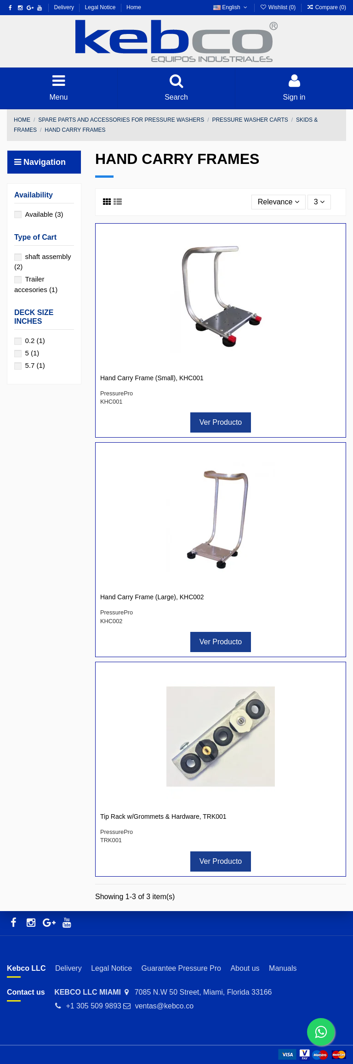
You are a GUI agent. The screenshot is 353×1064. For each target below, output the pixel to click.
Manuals (282, 968)
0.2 (35, 340)
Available (44, 214)
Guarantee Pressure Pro (181, 968)
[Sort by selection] (278, 202)
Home (133, 7)
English (231, 7)
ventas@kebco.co (164, 1006)
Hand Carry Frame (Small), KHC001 (152, 378)
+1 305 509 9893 (93, 1006)
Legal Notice (101, 7)
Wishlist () (278, 7)
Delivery (65, 7)
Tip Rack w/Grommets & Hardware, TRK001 (163, 816)
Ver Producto (220, 422)
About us (244, 968)
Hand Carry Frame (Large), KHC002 (152, 597)
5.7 (35, 365)
